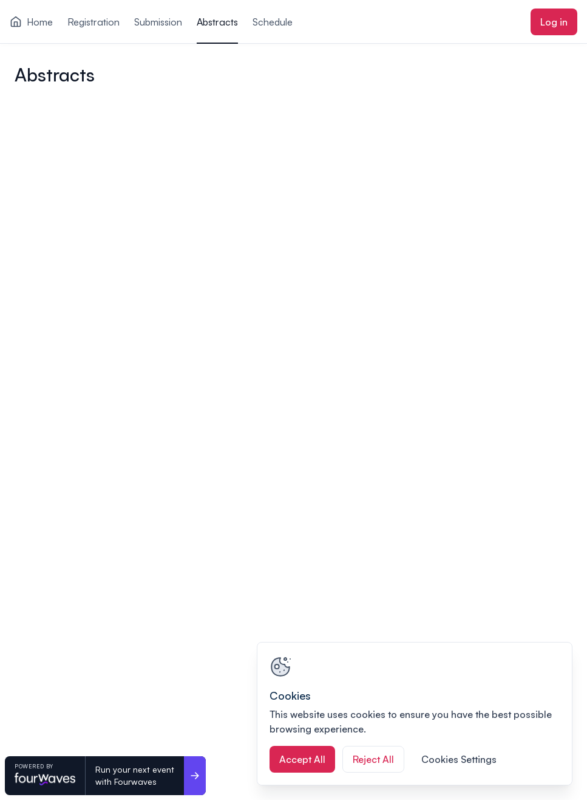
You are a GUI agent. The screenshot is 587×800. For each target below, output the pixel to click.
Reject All (373, 759)
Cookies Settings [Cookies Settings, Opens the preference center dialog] (459, 759)
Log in (554, 22)
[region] (414, 713)
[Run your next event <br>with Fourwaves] (195, 775)
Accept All (302, 759)
